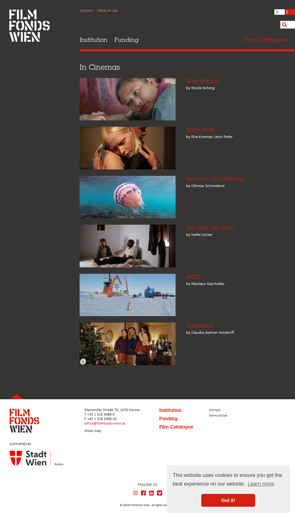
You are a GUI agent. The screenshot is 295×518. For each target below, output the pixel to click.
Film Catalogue (176, 427)
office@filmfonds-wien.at (104, 424)
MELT (193, 277)
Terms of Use (107, 11)
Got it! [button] (228, 500)
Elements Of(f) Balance (214, 179)
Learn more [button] (261, 484)
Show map (92, 431)
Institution (94, 39)
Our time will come (209, 228)
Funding (127, 39)
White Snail (200, 130)
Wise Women (202, 81)
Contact (86, 11)
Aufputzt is (199, 326)
